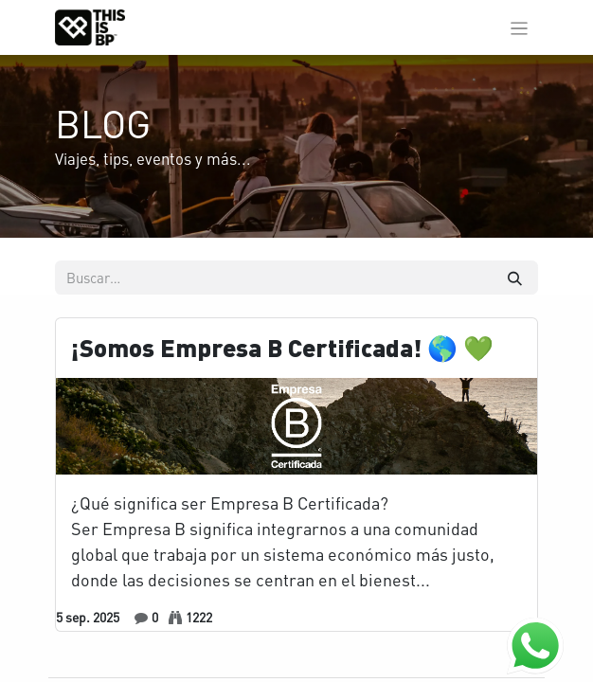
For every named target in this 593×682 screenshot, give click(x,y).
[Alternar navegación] (519, 27)
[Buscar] (515, 278)
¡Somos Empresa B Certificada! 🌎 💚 (282, 348)
